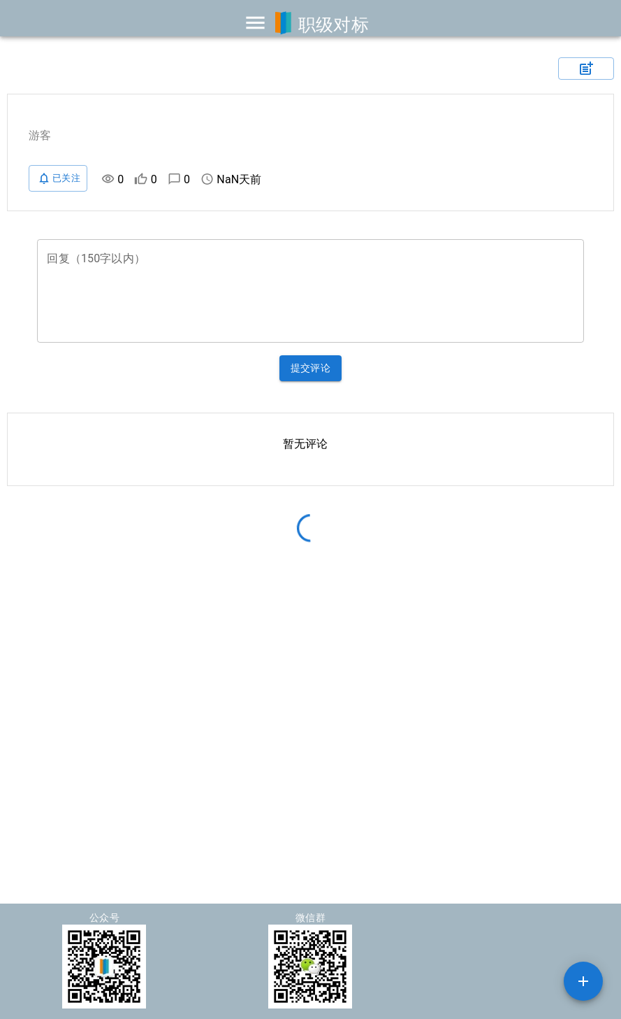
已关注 (58, 178)
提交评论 (310, 368)
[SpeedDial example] (583, 981)
